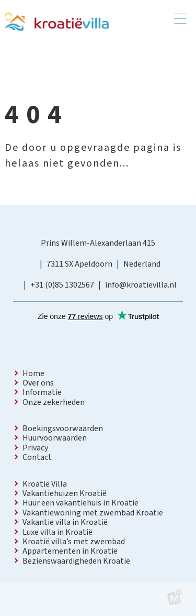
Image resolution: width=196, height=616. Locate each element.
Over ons (38, 383)
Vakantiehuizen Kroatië (64, 493)
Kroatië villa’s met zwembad (73, 541)
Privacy (35, 448)
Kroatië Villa (44, 484)
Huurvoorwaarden (54, 438)
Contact (37, 457)
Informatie (42, 392)
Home (33, 373)
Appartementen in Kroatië (70, 551)
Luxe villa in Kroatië (57, 532)
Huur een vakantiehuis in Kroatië (80, 503)
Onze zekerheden (53, 402)
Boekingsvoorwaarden (62, 428)
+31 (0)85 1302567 (62, 285)
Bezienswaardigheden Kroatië (76, 561)
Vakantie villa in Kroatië (65, 522)
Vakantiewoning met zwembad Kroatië (92, 513)
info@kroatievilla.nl (141, 285)
